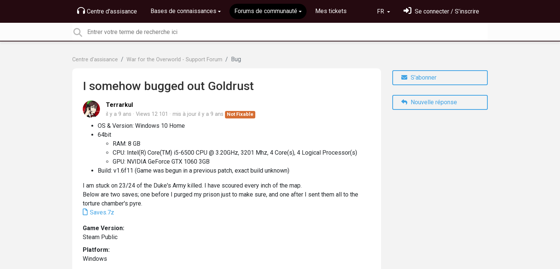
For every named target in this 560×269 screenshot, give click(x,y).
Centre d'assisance (107, 11)
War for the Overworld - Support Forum (174, 59)
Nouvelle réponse (429, 102)
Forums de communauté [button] (265, 11)
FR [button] (381, 11)
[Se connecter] (441, 11)
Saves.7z (101, 212)
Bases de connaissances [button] (183, 11)
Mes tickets (331, 11)
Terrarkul (119, 104)
